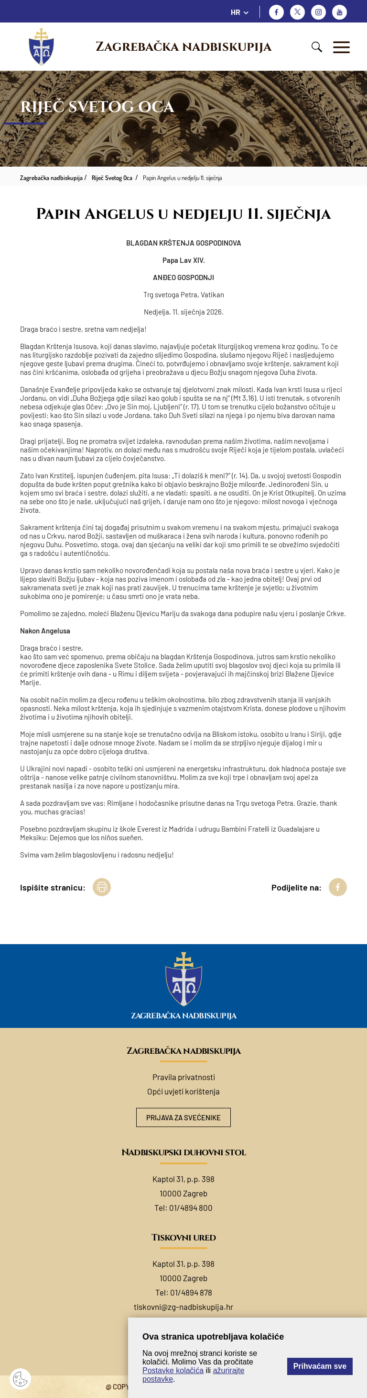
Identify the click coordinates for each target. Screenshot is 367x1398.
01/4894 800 (191, 1207)
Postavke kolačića (173, 1370)
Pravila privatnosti (183, 1077)
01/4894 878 (191, 1292)
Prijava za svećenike (183, 1117)
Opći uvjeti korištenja (183, 1091)
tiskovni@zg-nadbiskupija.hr (183, 1306)
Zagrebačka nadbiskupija (183, 47)
